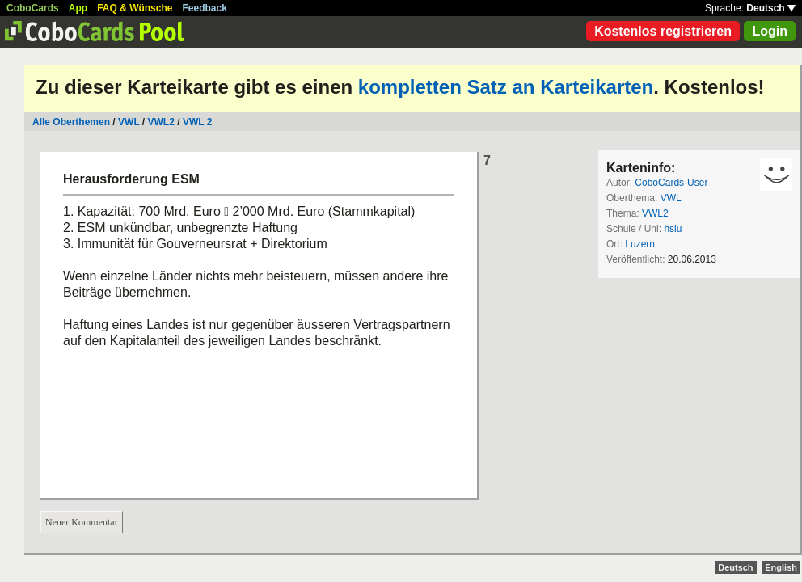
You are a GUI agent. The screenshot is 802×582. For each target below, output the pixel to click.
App (78, 8)
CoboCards (32, 8)
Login (769, 31)
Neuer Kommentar (81, 522)
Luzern (640, 244)
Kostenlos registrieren (663, 31)
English (781, 567)
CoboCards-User (671, 182)
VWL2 (161, 122)
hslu (673, 228)
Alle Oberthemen (71, 122)
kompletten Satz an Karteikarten (505, 87)
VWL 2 (197, 122)
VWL (128, 122)
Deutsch (771, 8)
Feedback (205, 8)
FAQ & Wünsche (134, 8)
